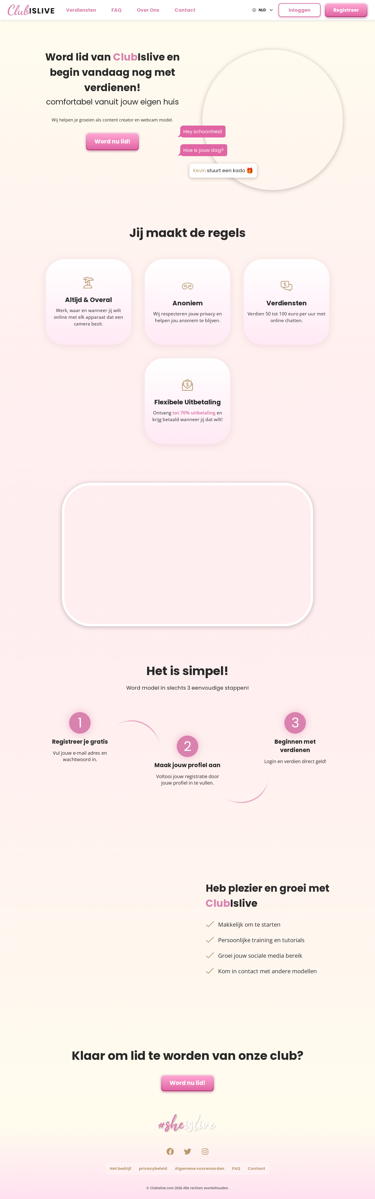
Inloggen (299, 10)
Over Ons (148, 10)
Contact (185, 10)
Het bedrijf (120, 1168)
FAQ (116, 10)
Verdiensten (81, 10)
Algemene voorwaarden (199, 1168)
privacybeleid (153, 1168)
